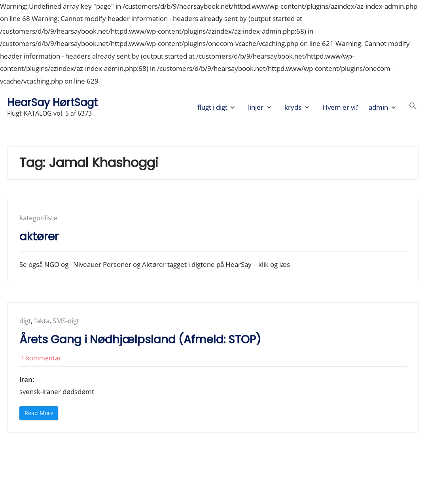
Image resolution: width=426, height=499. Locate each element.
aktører (39, 236)
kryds (292, 107)
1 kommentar (41, 358)
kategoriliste (38, 217)
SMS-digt (66, 320)
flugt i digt (212, 107)
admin (378, 107)
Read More (41, 414)
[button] (413, 107)
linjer (255, 107)
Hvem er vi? (340, 107)
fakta (41, 320)
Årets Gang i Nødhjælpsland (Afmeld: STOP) (140, 339)
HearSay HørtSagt (52, 102)
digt (25, 320)
